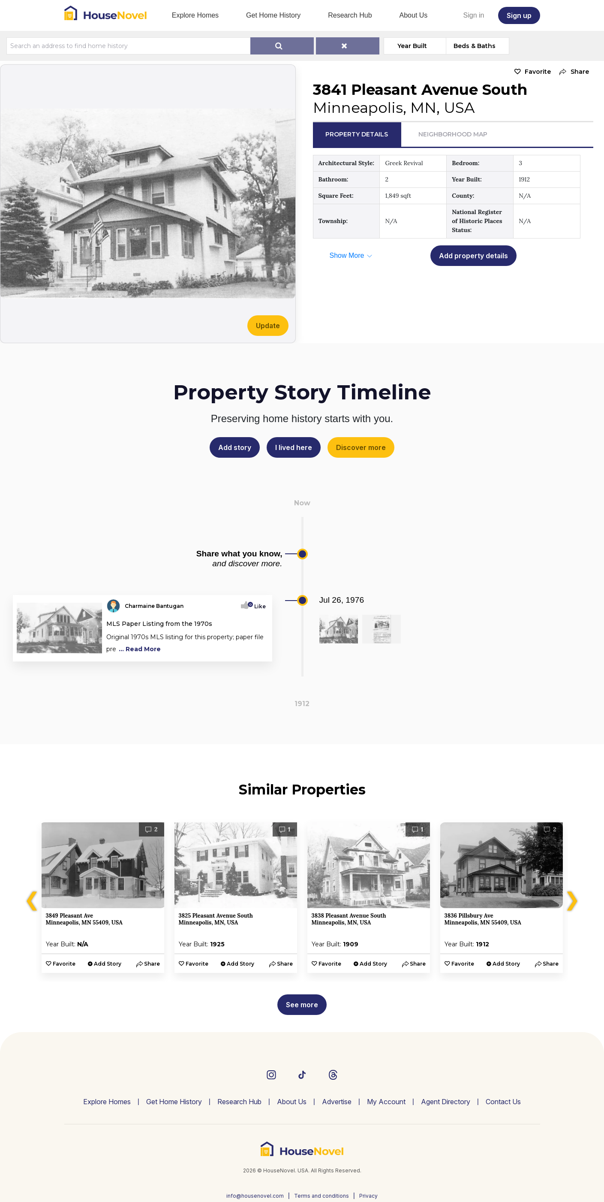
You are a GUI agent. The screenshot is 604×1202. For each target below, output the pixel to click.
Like (257, 606)
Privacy (368, 1196)
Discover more (361, 447)
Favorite (538, 72)
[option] (103, 897)
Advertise (337, 1101)
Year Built (412, 46)
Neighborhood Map (452, 134)
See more (302, 1004)
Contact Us (503, 1101)
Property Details (356, 134)
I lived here (293, 447)
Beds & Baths (475, 46)
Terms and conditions (321, 1196)
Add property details (473, 255)
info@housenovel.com (255, 1196)
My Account (386, 1101)
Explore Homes (195, 15)
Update (268, 325)
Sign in (473, 15)
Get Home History (273, 15)
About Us (414, 15)
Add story (234, 447)
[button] (572, 71)
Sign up (519, 15)
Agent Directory (445, 1101)
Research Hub (350, 15)
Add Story (107, 963)
